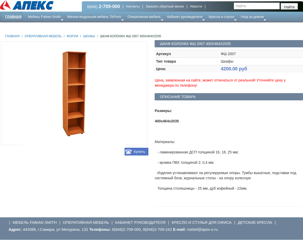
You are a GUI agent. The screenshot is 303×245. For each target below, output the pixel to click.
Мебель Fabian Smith (44, 17)
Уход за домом (252, 17)
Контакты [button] (133, 6)
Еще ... (36, 27)
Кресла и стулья (221, 17)
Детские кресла (255, 222)
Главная (13, 17)
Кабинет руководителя (184, 17)
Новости (196, 6)
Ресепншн (56, 27)
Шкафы (89, 36)
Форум (72, 36)
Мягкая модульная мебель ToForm (94, 17)
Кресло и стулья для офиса (202, 222)
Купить (139, 152)
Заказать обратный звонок (165, 6)
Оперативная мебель (144, 17)
